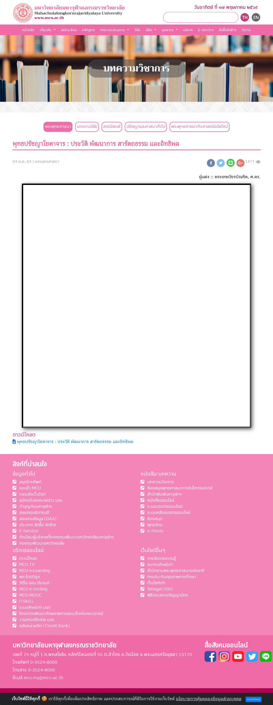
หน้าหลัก (28, 30)
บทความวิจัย (87, 126)
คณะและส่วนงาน (113, 30)
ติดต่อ (246, 30)
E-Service (206, 30)
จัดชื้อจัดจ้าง (227, 30)
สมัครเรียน (69, 30)
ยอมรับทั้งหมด (253, 699)
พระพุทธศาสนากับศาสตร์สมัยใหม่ (199, 126)
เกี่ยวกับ (46, 30)
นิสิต (149, 30)
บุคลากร (168, 30)
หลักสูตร (88, 30)
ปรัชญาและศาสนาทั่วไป (145, 126)
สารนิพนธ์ (112, 126)
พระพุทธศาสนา (58, 126)
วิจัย (137, 30)
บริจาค (188, 30)
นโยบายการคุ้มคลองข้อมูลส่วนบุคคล (209, 698)
